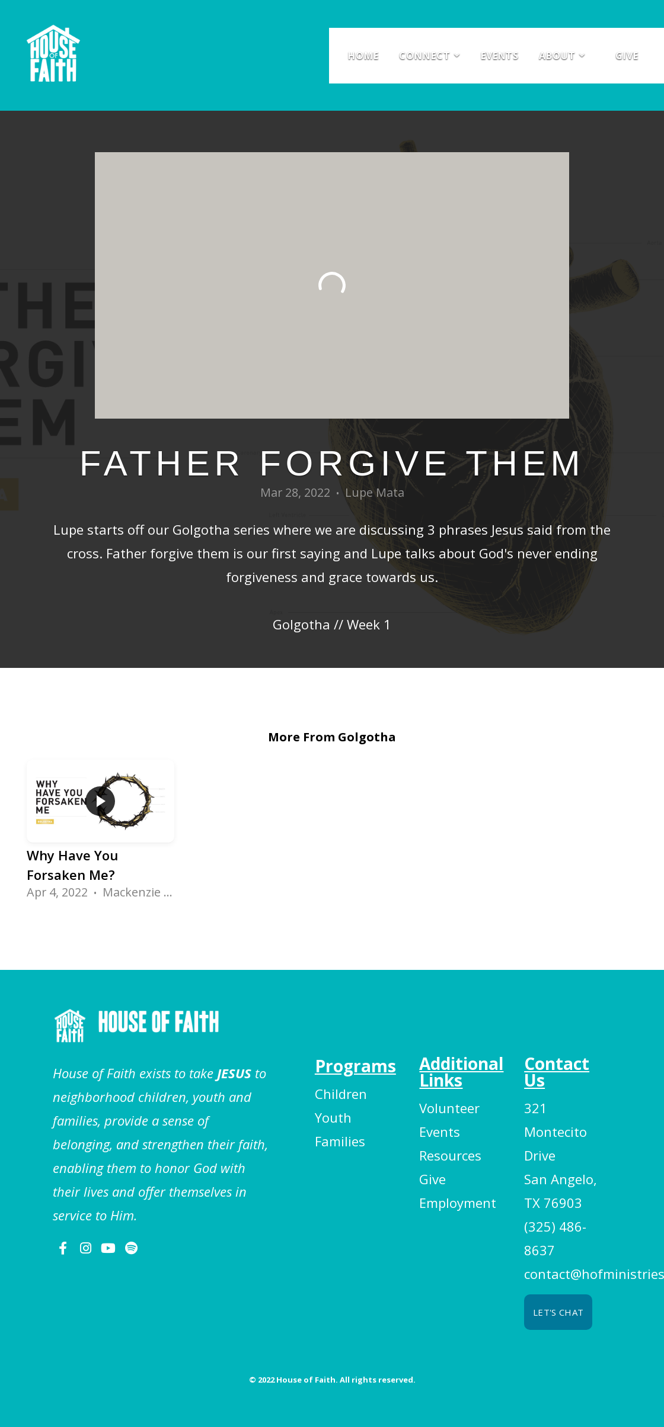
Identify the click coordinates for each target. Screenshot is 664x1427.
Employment (457, 1202)
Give (627, 55)
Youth (333, 1117)
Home (363, 55)
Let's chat (558, 1312)
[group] (100, 834)
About (562, 55)
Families (340, 1141)
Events (500, 55)
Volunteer (449, 1108)
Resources (450, 1155)
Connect (430, 55)
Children (341, 1094)
